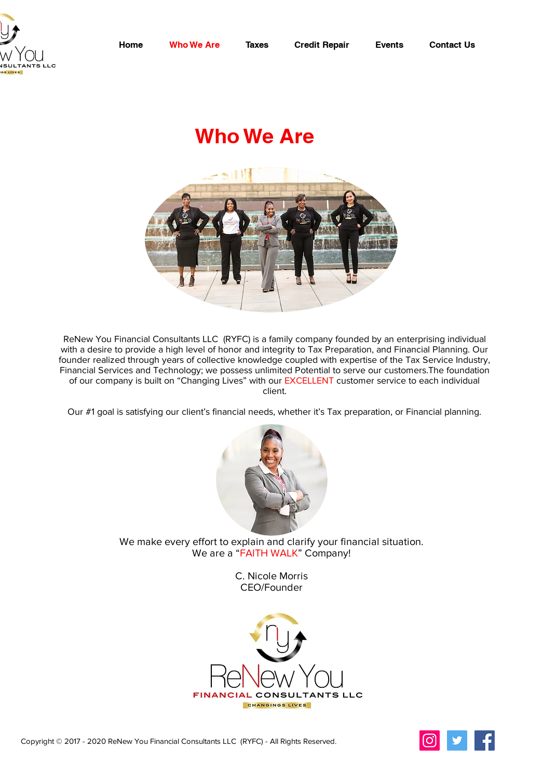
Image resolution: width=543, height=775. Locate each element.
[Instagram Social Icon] (429, 740)
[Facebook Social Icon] (484, 740)
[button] (321, 44)
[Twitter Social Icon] (457, 740)
